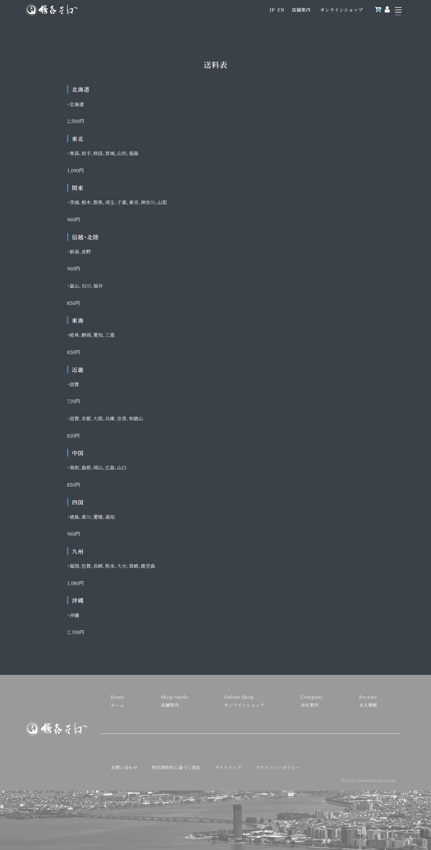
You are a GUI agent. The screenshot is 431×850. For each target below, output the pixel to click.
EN (281, 10)
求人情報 (368, 705)
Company (312, 697)
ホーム (117, 705)
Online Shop (239, 697)
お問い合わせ (124, 767)
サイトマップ (228, 767)
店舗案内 (301, 10)
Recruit (368, 697)
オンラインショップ (341, 10)
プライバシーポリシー (277, 767)
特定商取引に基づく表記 (176, 767)
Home (118, 697)
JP (272, 10)
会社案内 (309, 705)
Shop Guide (174, 697)
